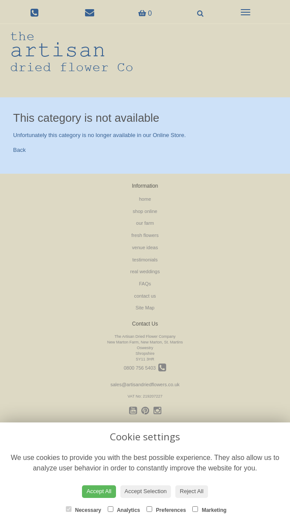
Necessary (83, 509)
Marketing (209, 509)
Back (19, 150)
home (145, 199)
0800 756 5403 (145, 368)
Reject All (191, 491)
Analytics (124, 509)
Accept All (98, 491)
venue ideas (145, 247)
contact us (145, 296)
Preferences (166, 509)
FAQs (145, 283)
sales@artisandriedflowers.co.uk (145, 384)
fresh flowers (144, 235)
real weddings (145, 271)
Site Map (145, 307)
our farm (145, 223)
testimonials (144, 259)
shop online (145, 211)
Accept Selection (146, 491)
